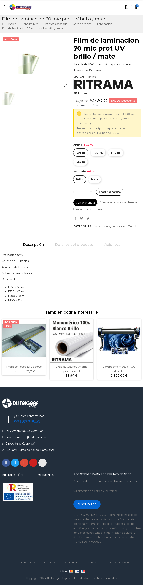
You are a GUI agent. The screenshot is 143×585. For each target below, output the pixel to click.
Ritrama (91, 77)
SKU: (76, 93)
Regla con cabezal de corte (24, 366)
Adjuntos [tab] (112, 245)
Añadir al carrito (109, 192)
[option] (36, 63)
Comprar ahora (85, 202)
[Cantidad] (83, 192)
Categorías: (82, 226)
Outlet (132, 226)
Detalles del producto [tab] (74, 245)
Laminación (119, 226)
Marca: (78, 77)
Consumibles (101, 226)
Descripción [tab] (33, 245)
